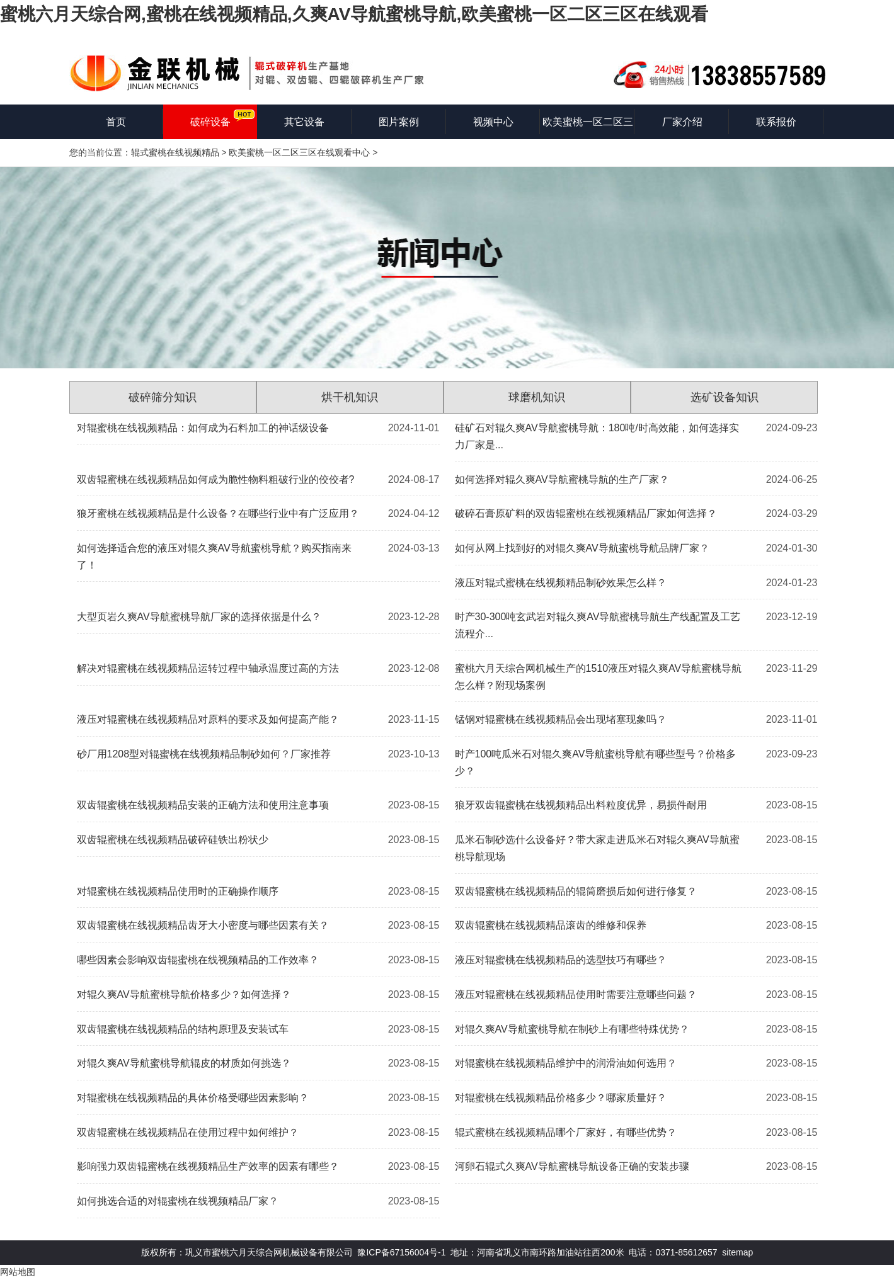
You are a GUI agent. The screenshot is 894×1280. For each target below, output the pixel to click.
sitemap (737, 1252)
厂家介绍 (682, 121)
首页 (116, 121)
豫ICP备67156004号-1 (401, 1252)
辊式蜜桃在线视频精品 (175, 152)
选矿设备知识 (725, 397)
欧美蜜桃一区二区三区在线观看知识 (587, 127)
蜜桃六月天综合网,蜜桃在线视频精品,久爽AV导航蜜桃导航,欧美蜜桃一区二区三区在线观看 (354, 14)
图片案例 (399, 121)
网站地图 (17, 1272)
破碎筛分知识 (163, 397)
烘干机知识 (349, 397)
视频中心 (493, 121)
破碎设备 (210, 121)
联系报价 (776, 121)
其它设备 (304, 121)
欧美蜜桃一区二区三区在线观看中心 (299, 152)
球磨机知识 (536, 397)
